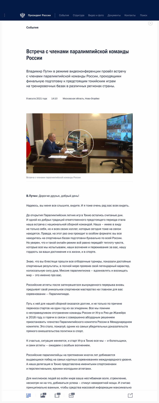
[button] (6, 5)
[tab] (29, 395)
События (32, 27)
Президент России (39, 5)
